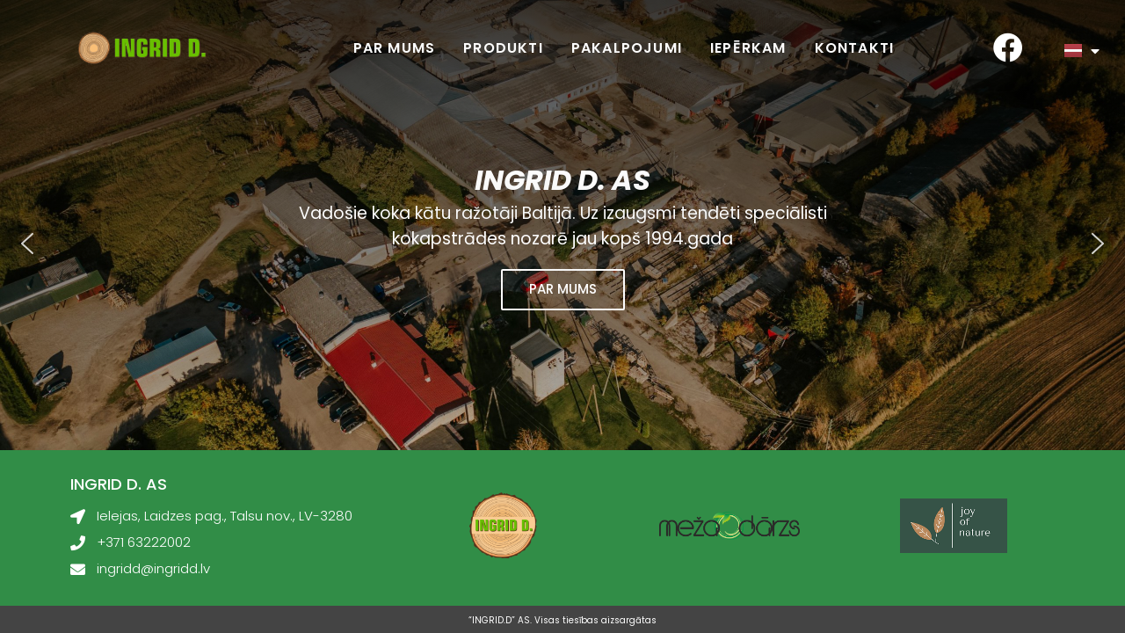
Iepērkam (748, 48)
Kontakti (855, 48)
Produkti (503, 48)
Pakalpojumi (626, 48)
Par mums (394, 48)
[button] (27, 243)
